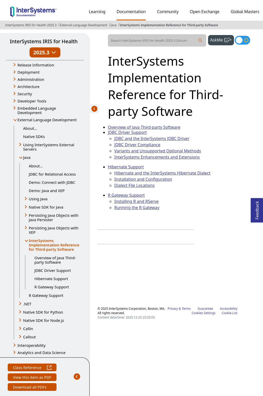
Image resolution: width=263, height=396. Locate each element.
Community (168, 11)
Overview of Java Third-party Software (55, 260)
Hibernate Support (51, 278)
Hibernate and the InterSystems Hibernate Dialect (162, 173)
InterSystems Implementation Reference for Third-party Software (169, 25)
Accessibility (228, 308)
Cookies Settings (203, 313)
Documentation (131, 11)
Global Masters (245, 11)
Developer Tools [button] (31, 101)
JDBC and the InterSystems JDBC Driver (151, 138)
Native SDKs (34, 136)
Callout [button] (29, 336)
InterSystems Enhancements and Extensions (157, 157)
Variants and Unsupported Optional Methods (157, 151)
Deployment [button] (28, 72)
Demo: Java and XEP (47, 190)
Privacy (173, 308)
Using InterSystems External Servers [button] (48, 147)
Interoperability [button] (31, 345)
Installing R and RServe (136, 201)
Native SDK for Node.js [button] (43, 320)
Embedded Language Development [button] (36, 110)
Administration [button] (30, 79)
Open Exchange (204, 11)
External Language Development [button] (47, 119)
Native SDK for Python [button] (43, 312)
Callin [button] (28, 328)
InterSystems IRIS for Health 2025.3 (31, 25)
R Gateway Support (51, 286)
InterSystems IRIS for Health (44, 41)
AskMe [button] (222, 39)
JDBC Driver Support (52, 270)
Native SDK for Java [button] (46, 207)
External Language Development (83, 25)
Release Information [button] (35, 64)
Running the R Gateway (136, 207)
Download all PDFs (30, 387)
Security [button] (24, 93)
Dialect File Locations (134, 185)
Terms (186, 308)
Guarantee (205, 308)
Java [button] (27, 157)
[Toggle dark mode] (242, 40)
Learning (97, 11)
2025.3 (45, 52)
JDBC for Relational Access (52, 174)
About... (30, 128)
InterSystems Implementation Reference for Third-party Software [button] (54, 245)
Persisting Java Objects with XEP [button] (53, 230)
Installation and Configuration (143, 179)
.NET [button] (27, 303)
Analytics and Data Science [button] (41, 352)
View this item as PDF (32, 378)
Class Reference (32, 368)
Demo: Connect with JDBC (52, 182)
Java (114, 25)
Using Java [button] (38, 198)
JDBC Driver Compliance (137, 145)
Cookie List (229, 313)
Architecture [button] (28, 86)
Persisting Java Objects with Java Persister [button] (53, 217)
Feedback (257, 208)
